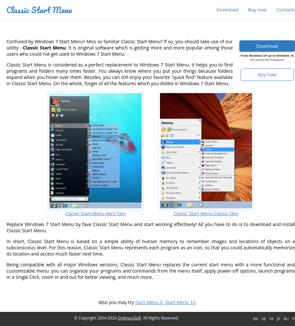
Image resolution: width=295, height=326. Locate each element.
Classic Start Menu (39, 9)
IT (293, 318)
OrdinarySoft (129, 318)
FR (271, 318)
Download (227, 10)
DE (263, 318)
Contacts (285, 10)
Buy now (257, 10)
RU (286, 318)
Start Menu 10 (180, 302)
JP (278, 318)
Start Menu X (149, 302)
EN (255, 318)
